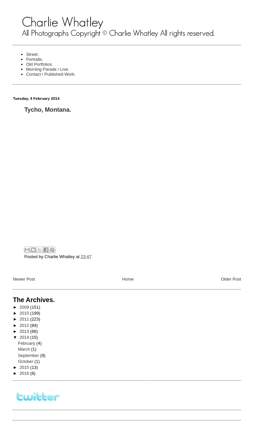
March (24, 349)
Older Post (231, 279)
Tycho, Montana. (47, 109)
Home (128, 279)
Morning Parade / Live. (47, 69)
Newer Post (24, 279)
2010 (25, 313)
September (29, 355)
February (27, 343)
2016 (25, 373)
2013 (25, 331)
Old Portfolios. (39, 64)
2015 (25, 367)
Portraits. (34, 59)
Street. (32, 54)
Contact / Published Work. (51, 74)
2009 (25, 307)
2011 (25, 319)
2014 (25, 337)
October (26, 361)
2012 (25, 325)
